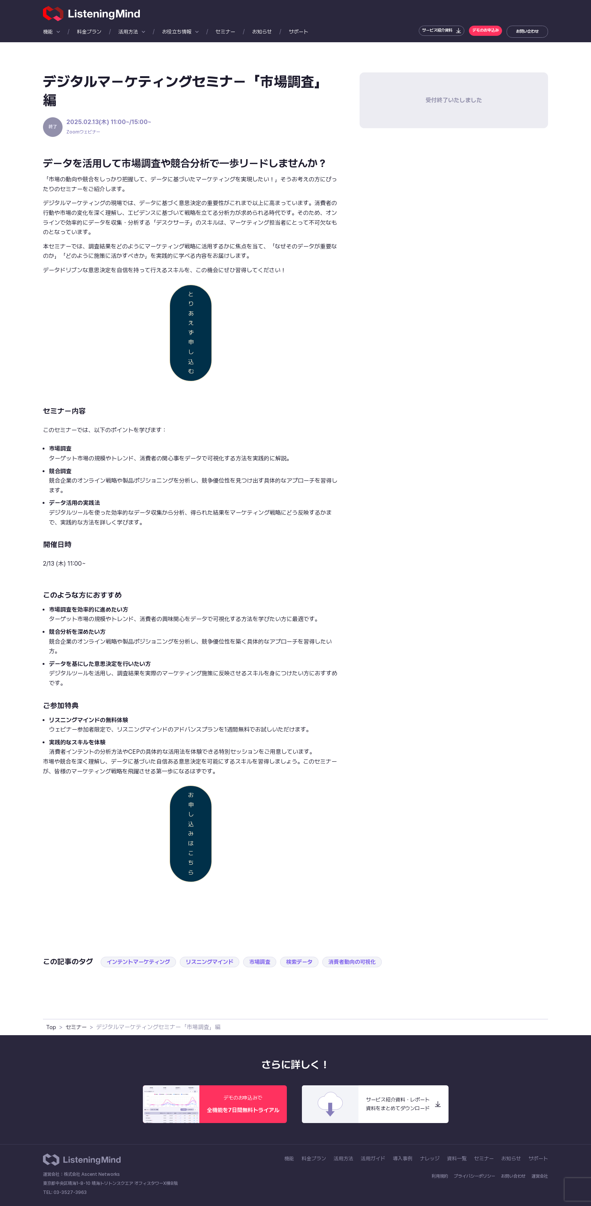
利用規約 (440, 1176)
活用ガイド (373, 1158)
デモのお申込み (479, 31)
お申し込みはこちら (191, 834)
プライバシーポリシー (474, 1176)
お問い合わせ (526, 31)
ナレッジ (429, 1158)
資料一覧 (457, 1158)
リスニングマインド (215, 961)
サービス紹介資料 (423, 31)
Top (51, 1027)
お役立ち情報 (176, 32)
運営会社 (539, 1176)
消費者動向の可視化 (365, 961)
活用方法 (128, 32)
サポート (298, 32)
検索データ (310, 961)
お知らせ (262, 32)
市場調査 (268, 961)
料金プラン (89, 32)
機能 (48, 32)
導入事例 (402, 1158)
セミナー (225, 32)
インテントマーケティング (141, 961)
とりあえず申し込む (191, 333)
